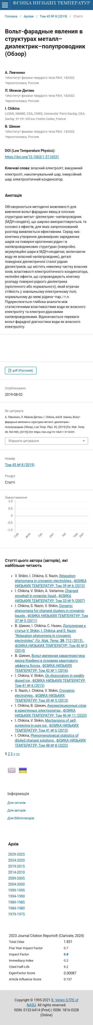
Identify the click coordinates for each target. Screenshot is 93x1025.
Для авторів (16, 810)
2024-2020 (16, 860)
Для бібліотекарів (20, 818)
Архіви (28, 16)
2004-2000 (16, 884)
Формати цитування (23, 441)
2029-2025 (16, 854)
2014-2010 (16, 872)
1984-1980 (16, 908)
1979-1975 (16, 914)
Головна (11, 16)
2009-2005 (16, 878)
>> (18, 754)
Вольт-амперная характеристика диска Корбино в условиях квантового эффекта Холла (50, 661)
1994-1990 (16, 896)
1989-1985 (16, 902)
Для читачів (16, 803)
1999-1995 (16, 890)
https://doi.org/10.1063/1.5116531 (32, 157)
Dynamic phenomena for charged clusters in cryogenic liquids (49, 611)
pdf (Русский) (22, 370)
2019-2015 (16, 866)
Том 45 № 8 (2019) (53, 16)
